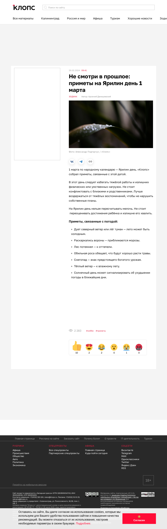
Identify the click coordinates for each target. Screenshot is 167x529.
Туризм (115, 18)
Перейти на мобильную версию (30, 484)
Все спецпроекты (59, 450)
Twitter (125, 462)
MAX (123, 456)
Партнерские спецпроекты (64, 453)
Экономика (19, 465)
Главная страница (25, 438)
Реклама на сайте (49, 438)
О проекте (110, 438)
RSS (123, 468)
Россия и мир (76, 18)
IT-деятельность (130, 438)
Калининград (50, 18)
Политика (18, 462)
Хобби (91, 331)
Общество (18, 456)
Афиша (97, 18)
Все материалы (23, 18)
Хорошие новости (140, 18)
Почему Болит (92, 438)
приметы (101, 331)
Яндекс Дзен (128, 465)
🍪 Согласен (139, 518)
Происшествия (21, 453)
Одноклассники (130, 459)
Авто (15, 459)
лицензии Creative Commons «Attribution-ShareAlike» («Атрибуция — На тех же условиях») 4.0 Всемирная (119, 497)
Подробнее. (83, 523)
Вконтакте (127, 450)
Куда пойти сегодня (96, 453)
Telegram (126, 453)
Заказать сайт (71, 438)
